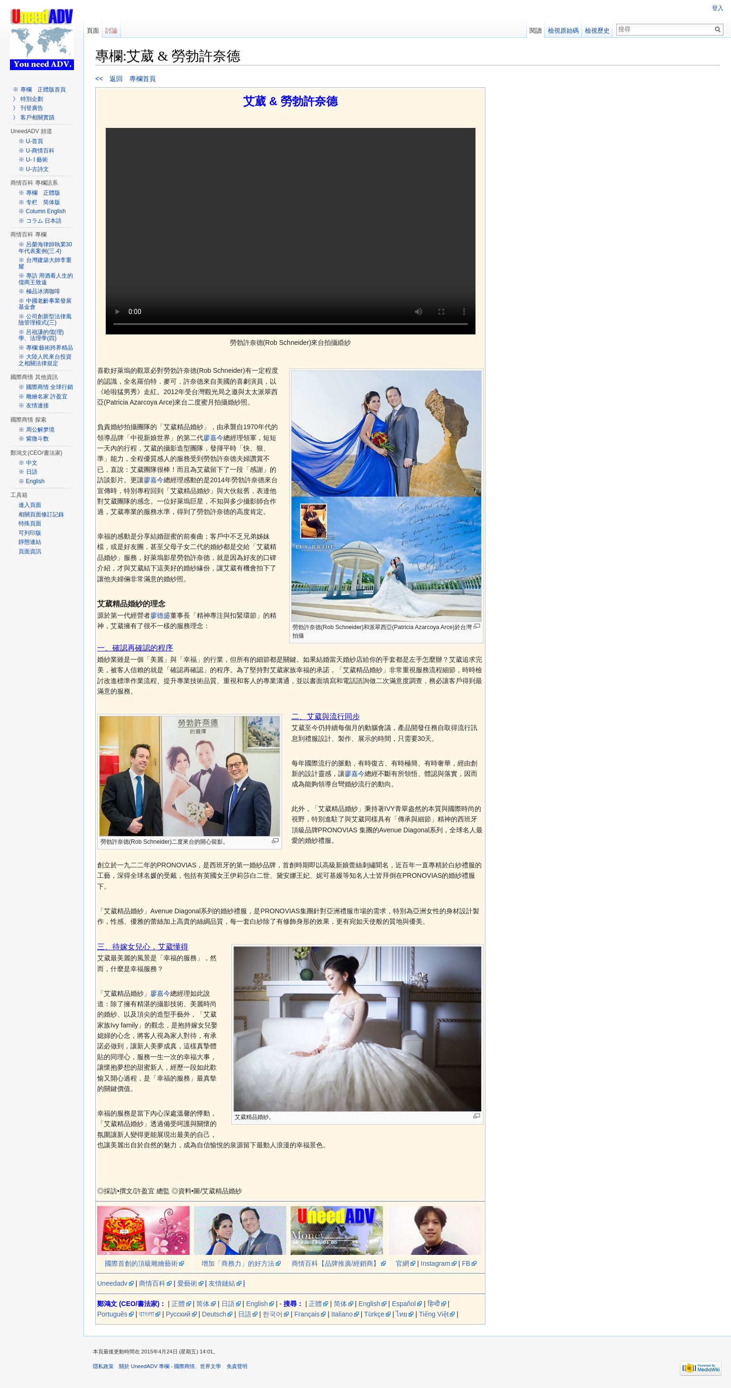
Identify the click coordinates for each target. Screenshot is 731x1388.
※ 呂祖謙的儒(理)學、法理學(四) (41, 335)
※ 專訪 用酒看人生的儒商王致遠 (45, 279)
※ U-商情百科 (36, 150)
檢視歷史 (597, 30)
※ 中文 (27, 463)
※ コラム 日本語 (40, 220)
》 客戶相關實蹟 (33, 117)
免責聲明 (237, 1366)
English (257, 1303)
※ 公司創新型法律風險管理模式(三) (44, 319)
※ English (31, 481)
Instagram (435, 1263)
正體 (178, 1303)
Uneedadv (112, 1283)
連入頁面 (29, 505)
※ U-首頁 (30, 141)
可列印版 (29, 533)
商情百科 (152, 1283)
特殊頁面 (29, 523)
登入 (717, 8)
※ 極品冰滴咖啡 (39, 291)
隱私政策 (103, 1366)
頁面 (93, 30)
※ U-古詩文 (33, 169)
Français (307, 1314)
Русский (178, 1314)
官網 (402, 1263)
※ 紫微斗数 (33, 438)
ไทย (401, 1314)
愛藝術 (187, 1283)
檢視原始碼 (563, 30)
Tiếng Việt (434, 1314)
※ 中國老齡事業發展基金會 (44, 304)
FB (466, 1263)
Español (404, 1303)
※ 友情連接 (33, 405)
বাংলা (146, 1314)
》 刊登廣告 (28, 108)
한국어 (273, 1314)
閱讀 (536, 30)
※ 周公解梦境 (36, 429)
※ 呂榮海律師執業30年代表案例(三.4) (45, 247)
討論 (111, 30)
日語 (228, 1303)
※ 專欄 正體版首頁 (39, 89)
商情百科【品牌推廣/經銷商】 (336, 1263)
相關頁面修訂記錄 (41, 514)
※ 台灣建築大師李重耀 (44, 263)
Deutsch (214, 1314)
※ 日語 (27, 472)
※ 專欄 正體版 (39, 192)
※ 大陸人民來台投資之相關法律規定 (44, 360)
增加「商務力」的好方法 (237, 1263)
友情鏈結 (222, 1283)
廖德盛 (160, 615)
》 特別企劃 (28, 99)
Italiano (342, 1314)
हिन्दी (434, 1303)
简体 (203, 1303)
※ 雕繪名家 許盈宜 (42, 396)
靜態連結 (29, 542)
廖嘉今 (213, 438)
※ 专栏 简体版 (39, 202)
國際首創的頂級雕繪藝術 (141, 1263)
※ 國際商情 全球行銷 (45, 387)
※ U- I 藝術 (33, 159)
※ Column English (41, 211)
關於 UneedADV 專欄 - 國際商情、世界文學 (170, 1366)
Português (112, 1314)
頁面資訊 (29, 551)
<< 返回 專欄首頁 (125, 78)
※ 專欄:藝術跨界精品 (45, 347)
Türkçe (374, 1314)
